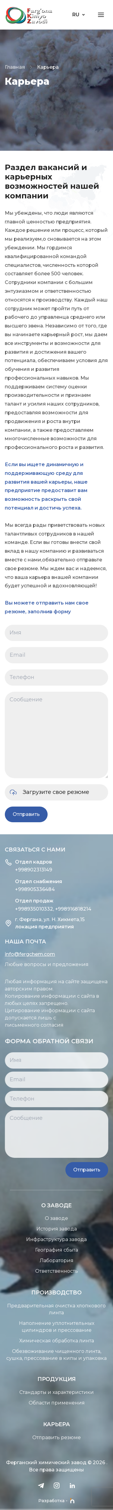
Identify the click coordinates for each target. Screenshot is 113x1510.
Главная (15, 67)
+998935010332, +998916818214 (43, 909)
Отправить (23, 814)
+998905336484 (25, 889)
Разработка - (56, 1501)
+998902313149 (23, 870)
